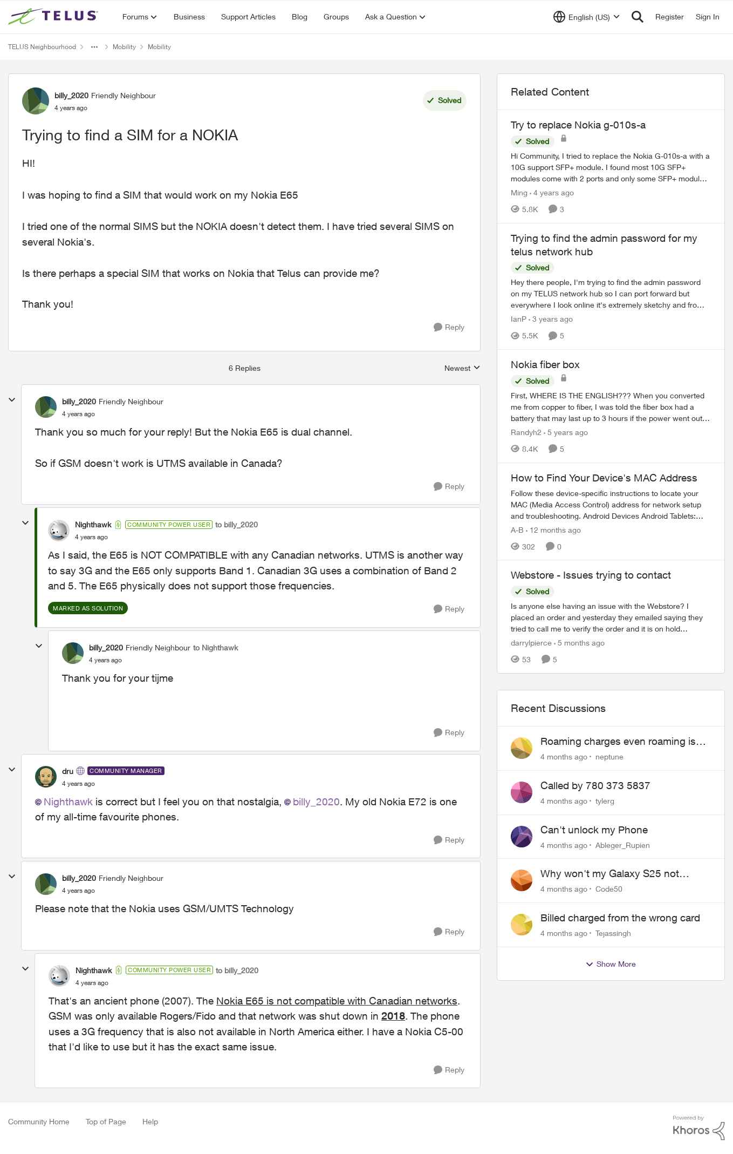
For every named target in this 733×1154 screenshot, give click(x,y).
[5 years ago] (566, 432)
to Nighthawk (215, 647)
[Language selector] (587, 17)
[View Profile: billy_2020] (35, 100)
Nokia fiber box (545, 364)
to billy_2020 (236, 524)
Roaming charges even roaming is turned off (618, 741)
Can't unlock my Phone (594, 830)
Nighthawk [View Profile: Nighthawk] (93, 524)
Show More (610, 964)
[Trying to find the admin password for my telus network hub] (611, 293)
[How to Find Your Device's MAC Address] (611, 504)
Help (150, 1121)
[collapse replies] (11, 399)
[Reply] (449, 327)
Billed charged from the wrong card (620, 918)
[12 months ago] (553, 529)
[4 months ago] (563, 756)
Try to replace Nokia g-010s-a (578, 125)
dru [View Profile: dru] (67, 771)
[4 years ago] (552, 192)
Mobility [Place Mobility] (124, 47)
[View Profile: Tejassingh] (521, 924)
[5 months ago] (579, 642)
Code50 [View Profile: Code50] (608, 888)
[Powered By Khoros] (699, 1128)
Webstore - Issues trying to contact (591, 575)
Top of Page (106, 1121)
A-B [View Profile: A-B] (517, 529)
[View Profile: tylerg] (521, 792)
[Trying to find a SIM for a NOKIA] (78, 414)
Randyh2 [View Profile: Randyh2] (526, 432)
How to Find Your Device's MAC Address (604, 478)
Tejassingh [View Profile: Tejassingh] (613, 933)
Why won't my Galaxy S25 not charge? (609, 873)
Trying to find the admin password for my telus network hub (604, 244)
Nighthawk (68, 801)
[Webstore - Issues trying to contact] (611, 617)
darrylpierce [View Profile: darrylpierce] (531, 642)
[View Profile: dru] (46, 777)
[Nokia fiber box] (611, 407)
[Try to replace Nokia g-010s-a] (611, 167)
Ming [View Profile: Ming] (519, 192)
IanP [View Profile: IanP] (518, 318)
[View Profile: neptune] (521, 748)
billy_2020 (316, 801)
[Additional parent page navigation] (94, 47)
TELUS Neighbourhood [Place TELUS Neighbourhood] (42, 47)
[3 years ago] (551, 318)
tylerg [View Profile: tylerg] (604, 800)
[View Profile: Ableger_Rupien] (521, 836)
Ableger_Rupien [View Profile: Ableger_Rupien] (622, 844)
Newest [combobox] (462, 368)
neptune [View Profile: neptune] (609, 756)
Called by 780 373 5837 (595, 785)
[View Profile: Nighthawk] (59, 530)
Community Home (39, 1121)
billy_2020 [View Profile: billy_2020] (71, 95)
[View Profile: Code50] (521, 880)
